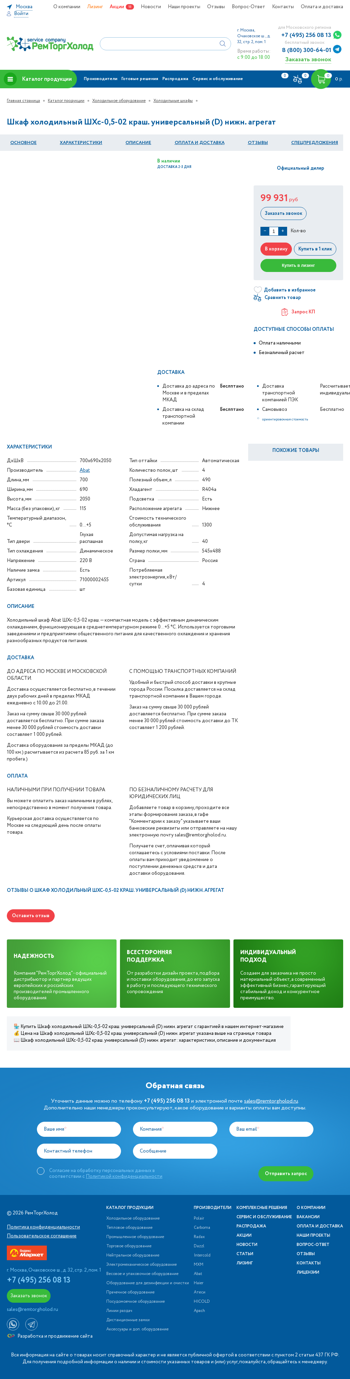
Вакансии (308, 1217)
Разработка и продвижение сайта (50, 1336)
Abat (85, 470)
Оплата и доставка (322, 7)
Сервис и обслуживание (217, 79)
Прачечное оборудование (130, 1292)
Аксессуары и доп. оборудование (137, 1329)
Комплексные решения (262, 1208)
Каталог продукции (38, 79)
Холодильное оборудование (119, 101)
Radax (199, 1237)
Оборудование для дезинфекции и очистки (147, 1283)
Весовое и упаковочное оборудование (142, 1274)
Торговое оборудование (128, 1246)
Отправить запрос (286, 1173)
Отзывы (216, 7)
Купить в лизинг (298, 265)
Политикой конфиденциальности (124, 1176)
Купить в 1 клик (315, 249)
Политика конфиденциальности (43, 1227)
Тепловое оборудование (129, 1228)
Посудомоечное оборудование (135, 1301)
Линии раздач (119, 1311)
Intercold (202, 1255)
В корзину (276, 249)
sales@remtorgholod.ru (271, 1101)
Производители (100, 79)
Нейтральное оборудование (132, 1255)
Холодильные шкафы (173, 101)
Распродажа (175, 79)
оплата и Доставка (200, 143)
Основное (23, 143)
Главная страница (23, 101)
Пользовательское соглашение (42, 1236)
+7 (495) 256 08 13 (306, 35)
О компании (66, 7)
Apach (199, 1311)
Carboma (202, 1228)
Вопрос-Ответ (248, 7)
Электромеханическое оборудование (141, 1264)
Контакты (283, 7)
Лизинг (95, 7)
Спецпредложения (314, 143)
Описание (138, 143)
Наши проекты (184, 7)
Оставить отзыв (31, 915)
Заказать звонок (308, 59)
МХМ (198, 1264)
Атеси (199, 1292)
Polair (199, 1218)
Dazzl (199, 1246)
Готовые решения (139, 79)
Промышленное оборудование (135, 1237)
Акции (117, 7)
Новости (151, 7)
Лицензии (308, 1272)
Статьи (245, 1254)
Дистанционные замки (128, 1320)
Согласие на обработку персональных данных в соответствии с (105, 1173)
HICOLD (202, 1301)
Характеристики (81, 143)
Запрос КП (298, 312)
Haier (198, 1283)
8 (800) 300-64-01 (306, 50)
